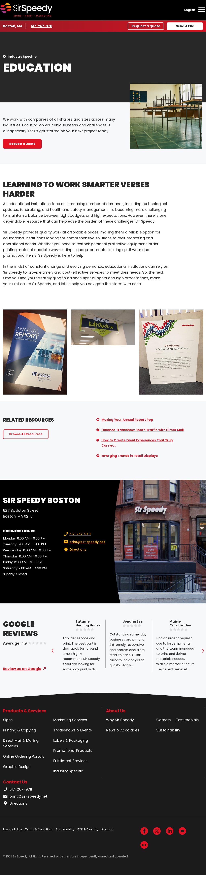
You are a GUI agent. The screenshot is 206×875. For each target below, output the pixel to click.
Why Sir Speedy (120, 719)
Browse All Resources (25, 434)
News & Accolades (122, 730)
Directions (74, 549)
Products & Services (24, 710)
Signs (8, 719)
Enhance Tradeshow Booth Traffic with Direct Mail (142, 430)
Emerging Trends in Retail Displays (129, 455)
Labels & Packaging (70, 740)
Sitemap (107, 829)
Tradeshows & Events (72, 730)
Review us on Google (22, 668)
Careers (163, 719)
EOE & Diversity (87, 829)
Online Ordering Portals (23, 756)
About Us (116, 710)
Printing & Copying (19, 730)
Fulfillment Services (70, 760)
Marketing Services (70, 719)
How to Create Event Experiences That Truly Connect (137, 443)
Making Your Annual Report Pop (127, 419)
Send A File (185, 26)
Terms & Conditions (39, 829)
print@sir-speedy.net (84, 542)
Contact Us (15, 782)
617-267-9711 (42, 26)
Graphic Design (17, 766)
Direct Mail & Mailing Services (21, 743)
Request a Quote (146, 26)
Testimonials (187, 719)
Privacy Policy (12, 829)
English (189, 10)
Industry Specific (22, 56)
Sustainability (168, 730)
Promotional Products (72, 750)
